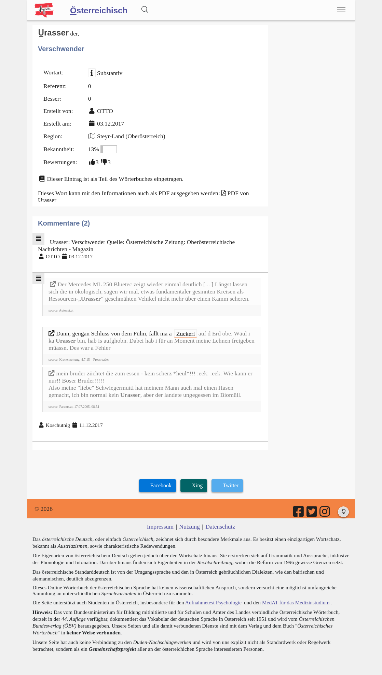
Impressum (160, 526)
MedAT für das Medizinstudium (296, 602)
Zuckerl (185, 333)
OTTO (105, 110)
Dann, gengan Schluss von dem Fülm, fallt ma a (111, 333)
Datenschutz (220, 526)
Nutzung (189, 526)
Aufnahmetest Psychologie (213, 602)
